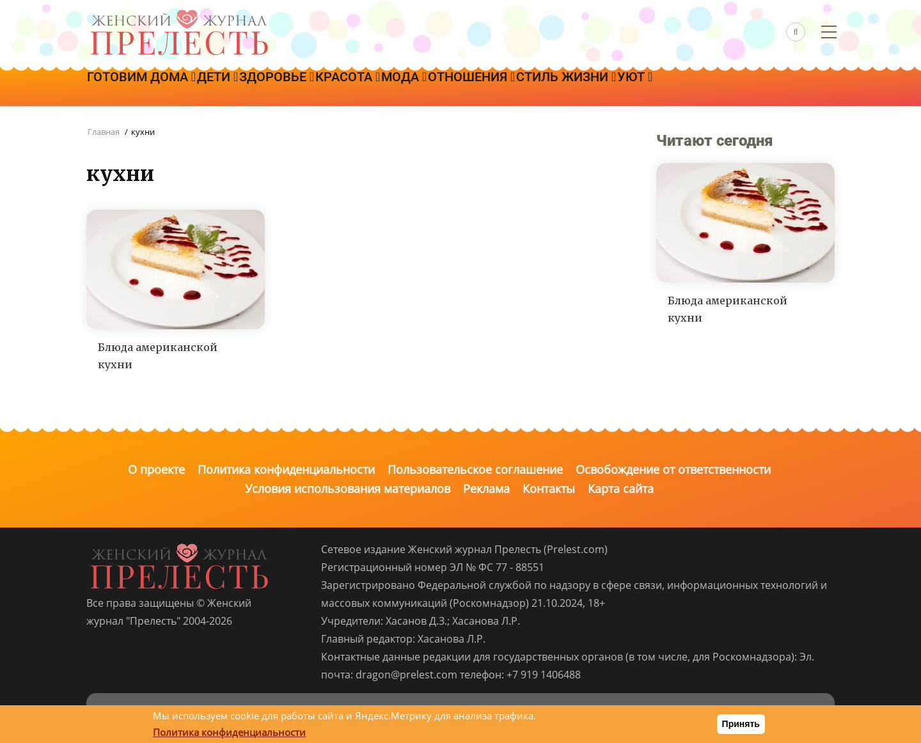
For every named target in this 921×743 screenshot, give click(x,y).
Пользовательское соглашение (475, 469)
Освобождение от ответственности (673, 469)
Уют (722, 87)
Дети (234, 87)
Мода (456, 87)
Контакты (549, 488)
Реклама (486, 488)
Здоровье (306, 87)
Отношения (535, 87)
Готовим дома (147, 87)
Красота (388, 87)
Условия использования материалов (347, 488)
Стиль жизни (642, 87)
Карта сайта (621, 488)
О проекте (156, 469)
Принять (741, 724)
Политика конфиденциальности (286, 469)
